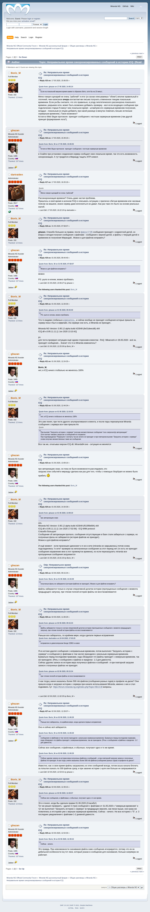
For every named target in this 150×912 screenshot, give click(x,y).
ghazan (15, 130)
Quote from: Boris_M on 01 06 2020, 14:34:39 (56, 579)
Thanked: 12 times (15, 97)
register (37, 19)
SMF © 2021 (74, 905)
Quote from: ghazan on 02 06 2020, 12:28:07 (56, 793)
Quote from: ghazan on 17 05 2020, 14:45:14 (56, 87)
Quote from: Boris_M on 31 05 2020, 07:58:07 (56, 264)
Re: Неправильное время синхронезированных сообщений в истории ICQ (63, 75)
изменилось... (69, 320)
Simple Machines (86, 905)
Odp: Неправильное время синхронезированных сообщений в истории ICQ (63, 567)
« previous (134, 53)
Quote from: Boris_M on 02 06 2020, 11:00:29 (56, 717)
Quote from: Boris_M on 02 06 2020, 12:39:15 (56, 839)
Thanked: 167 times (15, 161)
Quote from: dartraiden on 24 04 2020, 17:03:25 (57, 638)
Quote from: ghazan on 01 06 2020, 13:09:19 (56, 513)
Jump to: (104, 887)
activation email (28, 21)
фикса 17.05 (86, 232)
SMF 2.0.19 (64, 905)
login (29, 19)
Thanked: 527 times (15, 208)
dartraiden (17, 174)
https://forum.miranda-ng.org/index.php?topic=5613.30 (78, 687)
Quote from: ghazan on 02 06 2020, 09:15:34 (56, 623)
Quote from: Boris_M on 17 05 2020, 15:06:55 (56, 144)
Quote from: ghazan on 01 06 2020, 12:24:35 (56, 412)
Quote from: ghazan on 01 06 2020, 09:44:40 (56, 310)
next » (141, 53)
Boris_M (16, 73)
